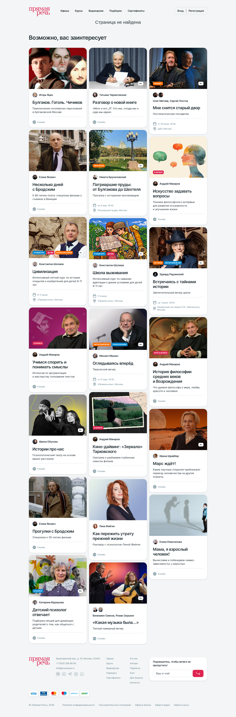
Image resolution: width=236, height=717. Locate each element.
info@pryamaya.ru (65, 668)
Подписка (135, 668)
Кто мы (133, 658)
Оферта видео (162, 705)
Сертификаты (136, 10)
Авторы (134, 663)
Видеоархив (96, 10)
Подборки (115, 10)
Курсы (79, 10)
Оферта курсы (181, 705)
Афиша (64, 10)
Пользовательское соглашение (115, 705)
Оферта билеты (143, 705)
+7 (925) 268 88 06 (66, 663)
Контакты (135, 682)
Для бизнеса (136, 677)
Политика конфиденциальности (78, 705)
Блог (132, 673)
